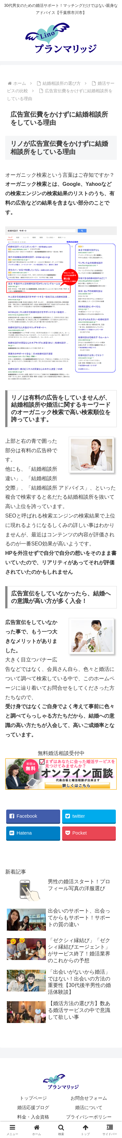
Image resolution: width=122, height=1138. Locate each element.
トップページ (33, 1098)
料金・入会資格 (33, 1116)
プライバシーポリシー (89, 1116)
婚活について (88, 1107)
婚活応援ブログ (33, 1107)
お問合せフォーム (89, 1098)
